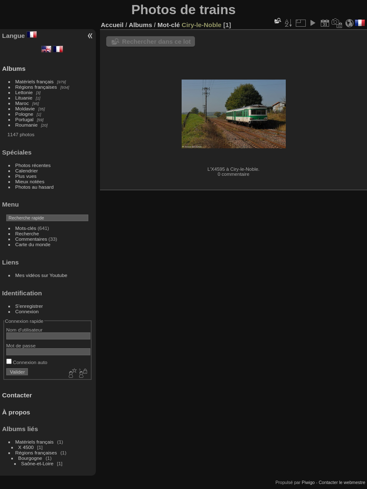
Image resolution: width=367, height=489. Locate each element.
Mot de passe (21, 345)
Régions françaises (36, 87)
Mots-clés (25, 228)
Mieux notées (30, 181)
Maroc (22, 103)
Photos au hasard (34, 187)
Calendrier (26, 170)
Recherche (27, 233)
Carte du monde (32, 244)
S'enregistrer (29, 306)
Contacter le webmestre (342, 482)
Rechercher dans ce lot (156, 41)
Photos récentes (33, 165)
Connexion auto (26, 362)
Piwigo (308, 482)
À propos (16, 412)
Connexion (27, 311)
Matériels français (34, 81)
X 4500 (26, 447)
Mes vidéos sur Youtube (41, 275)
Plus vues (26, 176)
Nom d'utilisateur (24, 329)
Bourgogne (30, 458)
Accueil (112, 24)
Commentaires (31, 239)
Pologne (24, 114)
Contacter (17, 395)
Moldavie (25, 108)
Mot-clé (168, 24)
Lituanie (23, 97)
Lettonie (24, 92)
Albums (13, 68)
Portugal (24, 119)
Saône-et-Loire (37, 463)
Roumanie (26, 124)
